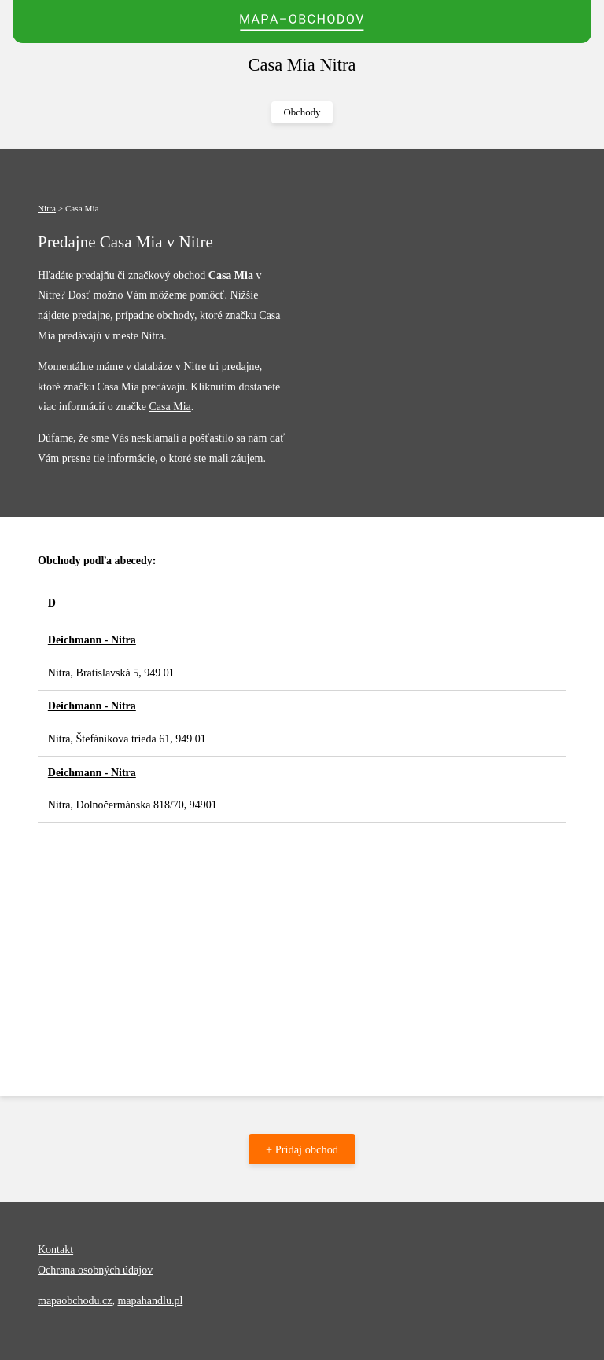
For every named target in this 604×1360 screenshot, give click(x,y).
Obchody (302, 112)
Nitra (47, 208)
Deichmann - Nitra (92, 640)
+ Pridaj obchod (302, 1149)
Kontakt (55, 1250)
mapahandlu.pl (149, 1301)
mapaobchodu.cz (75, 1301)
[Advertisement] (302, 940)
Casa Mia (169, 406)
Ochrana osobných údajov (95, 1270)
